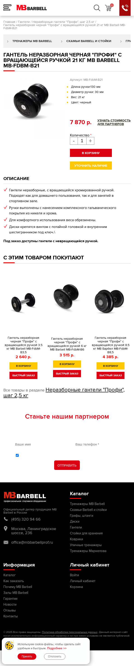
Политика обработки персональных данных (69, 632)
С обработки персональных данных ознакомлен (69, 455)
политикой (33, 455)
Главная (9, 22)
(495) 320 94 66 (26, 519)
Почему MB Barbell (17, 587)
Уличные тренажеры (86, 545)
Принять (27, 656)
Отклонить (54, 656)
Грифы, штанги (81, 516)
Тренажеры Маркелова (88, 551)
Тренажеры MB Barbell (32, 41)
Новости (9, 604)
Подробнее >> (57, 648)
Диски (74, 521)
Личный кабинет (82, 581)
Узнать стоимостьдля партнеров (114, 122)
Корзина (76, 587)
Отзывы (9, 610)
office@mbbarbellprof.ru (32, 542)
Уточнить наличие (90, 166)
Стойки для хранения (86, 533)
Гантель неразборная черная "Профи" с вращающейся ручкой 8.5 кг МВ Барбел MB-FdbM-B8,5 (110, 345)
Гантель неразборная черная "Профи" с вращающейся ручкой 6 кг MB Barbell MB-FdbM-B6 (67, 344)
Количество (80, 135)
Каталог (9, 575)
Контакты (10, 616)
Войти (74, 575)
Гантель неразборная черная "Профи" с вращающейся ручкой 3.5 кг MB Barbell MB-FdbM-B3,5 (23, 345)
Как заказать (13, 581)
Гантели (24, 22)
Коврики (76, 539)
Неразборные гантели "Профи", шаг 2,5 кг (63, 22)
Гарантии (10, 599)
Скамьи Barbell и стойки (88, 41)
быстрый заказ (23, 375)
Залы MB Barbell (15, 593)
